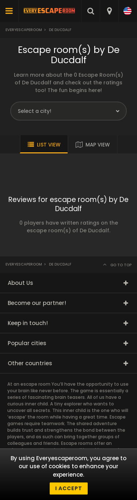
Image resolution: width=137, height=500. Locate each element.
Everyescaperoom (23, 30)
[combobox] (109, 11)
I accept (68, 488)
